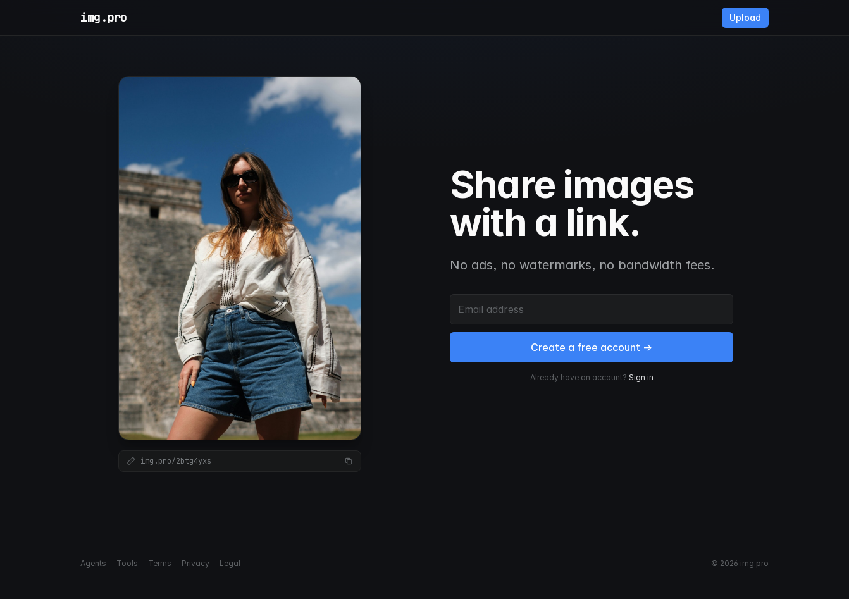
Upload (745, 17)
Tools (127, 563)
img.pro (103, 17)
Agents (93, 563)
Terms (159, 563)
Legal (230, 563)
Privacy (195, 563)
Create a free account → (591, 347)
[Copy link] (348, 461)
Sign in (641, 377)
